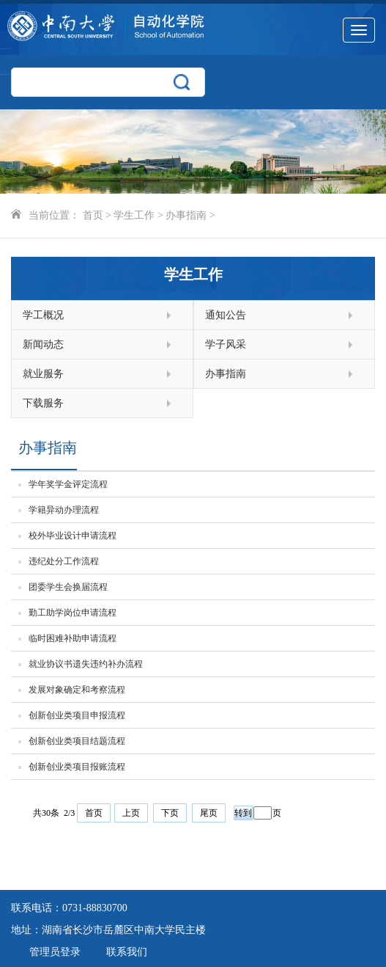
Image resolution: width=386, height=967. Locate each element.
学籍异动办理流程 (64, 510)
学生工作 (134, 215)
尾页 (209, 813)
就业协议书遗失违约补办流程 (86, 664)
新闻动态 (97, 344)
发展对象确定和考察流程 (77, 690)
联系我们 (126, 951)
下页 (170, 813)
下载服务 (97, 403)
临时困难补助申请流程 (72, 638)
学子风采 (279, 344)
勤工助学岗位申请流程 (72, 612)
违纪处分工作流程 (64, 561)
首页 (93, 215)
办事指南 (186, 215)
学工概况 (97, 315)
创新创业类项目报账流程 (77, 767)
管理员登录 (55, 951)
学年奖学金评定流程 (68, 484)
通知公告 (279, 315)
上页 (131, 813)
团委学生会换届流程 (68, 587)
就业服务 (97, 373)
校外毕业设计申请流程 (72, 535)
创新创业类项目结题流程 (77, 741)
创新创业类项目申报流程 (77, 715)
